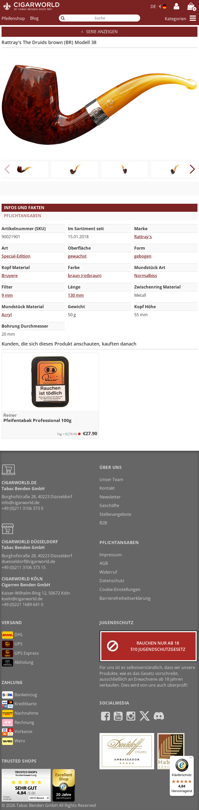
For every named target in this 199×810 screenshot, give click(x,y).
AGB (104, 563)
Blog (34, 18)
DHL (12, 635)
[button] (192, 169)
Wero (13, 741)
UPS (12, 644)
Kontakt (107, 488)
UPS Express (20, 653)
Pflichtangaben (22, 216)
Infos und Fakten (24, 207)
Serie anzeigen (99, 31)
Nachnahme (20, 713)
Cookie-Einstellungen (120, 589)
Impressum (111, 555)
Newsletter (110, 497)
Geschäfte (109, 505)
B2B (103, 523)
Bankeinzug (19, 695)
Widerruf (108, 572)
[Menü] (191, 759)
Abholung (17, 663)
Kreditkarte (19, 704)
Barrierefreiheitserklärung (125, 598)
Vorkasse (17, 732)
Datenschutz (112, 580)
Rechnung (18, 723)
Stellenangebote (115, 514)
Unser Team (111, 479)
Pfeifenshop (13, 18)
